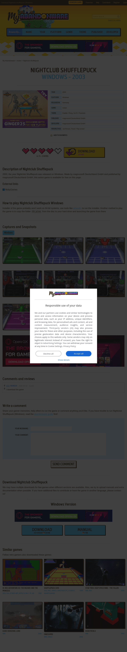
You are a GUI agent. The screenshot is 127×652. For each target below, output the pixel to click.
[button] (63, 359)
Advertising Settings (52, 343)
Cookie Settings (55, 346)
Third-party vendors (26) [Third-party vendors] (61, 328)
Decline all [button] (48, 353)
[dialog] (63, 326)
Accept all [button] (79, 353)
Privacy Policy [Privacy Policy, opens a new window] (69, 346)
